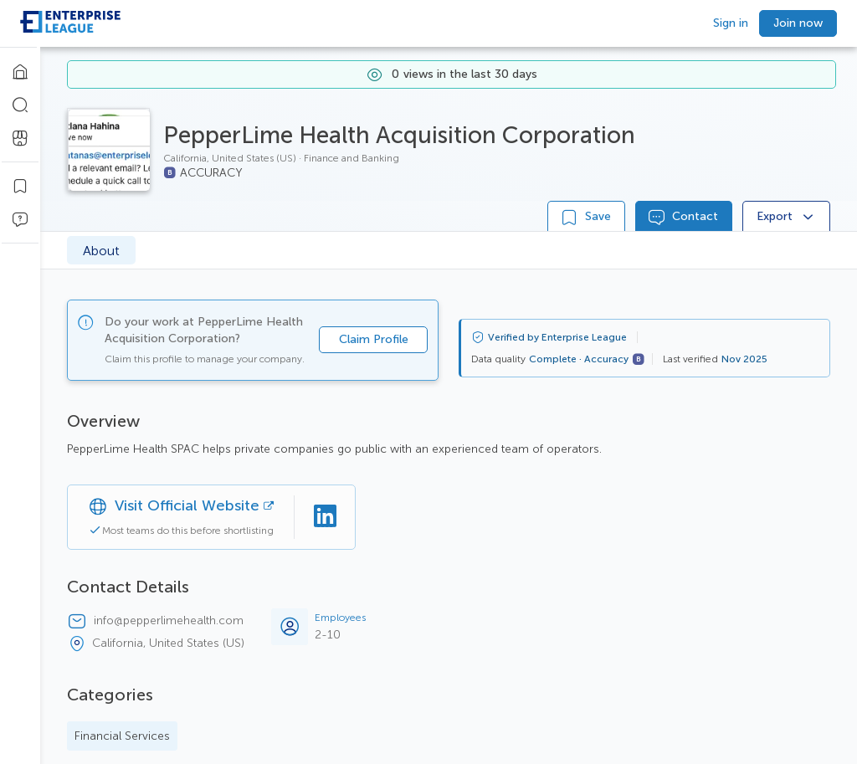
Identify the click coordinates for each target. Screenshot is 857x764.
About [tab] (101, 251)
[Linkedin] (325, 517)
